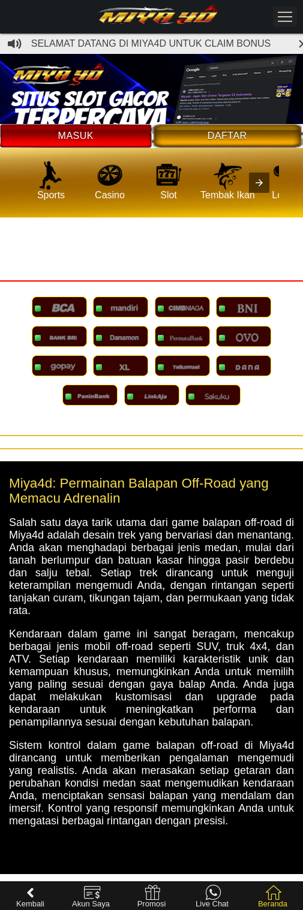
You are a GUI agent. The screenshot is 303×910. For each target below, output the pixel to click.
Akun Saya (91, 896)
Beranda (272, 896)
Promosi (151, 896)
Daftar (227, 136)
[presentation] (259, 183)
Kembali (30, 896)
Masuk (76, 136)
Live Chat (212, 896)
